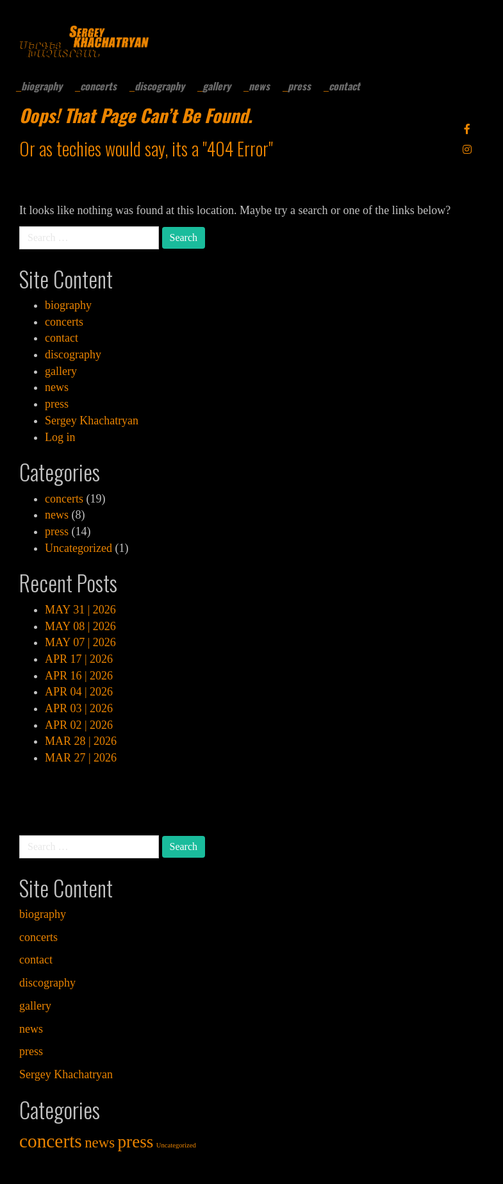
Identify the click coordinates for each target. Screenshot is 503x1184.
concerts (98, 86)
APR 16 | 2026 (79, 675)
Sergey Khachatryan (91, 420)
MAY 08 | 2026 (80, 626)
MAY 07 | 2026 (80, 642)
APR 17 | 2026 (79, 659)
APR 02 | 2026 (79, 725)
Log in (60, 437)
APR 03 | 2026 (79, 708)
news (259, 86)
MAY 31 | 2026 (80, 609)
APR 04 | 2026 (79, 691)
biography (41, 86)
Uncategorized (78, 548)
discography (160, 86)
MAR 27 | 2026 (81, 757)
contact (344, 86)
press (299, 86)
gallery (216, 86)
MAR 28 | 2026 (81, 741)
